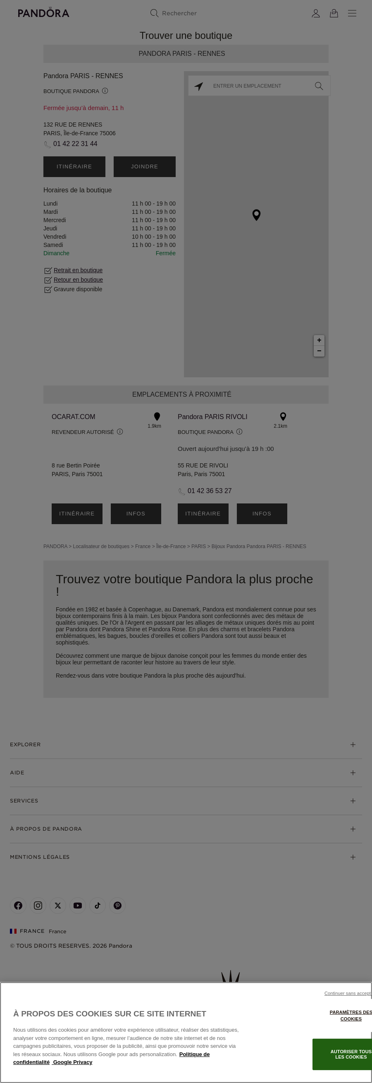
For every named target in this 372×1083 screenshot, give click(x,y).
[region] (186, 1032)
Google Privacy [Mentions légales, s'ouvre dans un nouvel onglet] (72, 1062)
